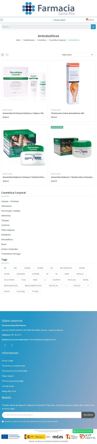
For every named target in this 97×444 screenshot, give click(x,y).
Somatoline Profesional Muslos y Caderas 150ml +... (24, 113)
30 (47, 274)
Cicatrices (5, 225)
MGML (86, 280)
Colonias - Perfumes (10, 201)
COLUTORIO (9, 280)
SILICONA (21, 291)
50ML (67, 274)
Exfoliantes (6, 234)
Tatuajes (5, 220)
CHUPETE (57, 280)
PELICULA (72, 280)
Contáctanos (8, 386)
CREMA (27, 268)
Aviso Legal (7, 361)
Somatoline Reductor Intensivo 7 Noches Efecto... (24, 177)
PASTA (7, 291)
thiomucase (56, 110)
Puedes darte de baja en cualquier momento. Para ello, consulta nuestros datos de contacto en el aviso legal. (48, 407)
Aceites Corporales (9, 249)
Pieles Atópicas (8, 230)
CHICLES (76, 285)
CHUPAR (35, 274)
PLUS (23, 280)
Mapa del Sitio (9, 391)
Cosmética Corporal (13, 192)
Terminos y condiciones (13, 366)
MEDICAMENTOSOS (33, 285)
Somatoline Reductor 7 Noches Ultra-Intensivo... (72, 177)
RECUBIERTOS (66, 268)
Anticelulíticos (7, 239)
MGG (35, 280)
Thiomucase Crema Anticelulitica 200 (67, 113)
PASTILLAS (53, 285)
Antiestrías (6, 215)
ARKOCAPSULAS (11, 285)
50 (56, 274)
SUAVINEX (21, 274)
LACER (6, 274)
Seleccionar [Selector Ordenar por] (78, 54)
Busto (3, 244)
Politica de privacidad (12, 381)
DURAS (40, 268)
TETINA (35, 291)
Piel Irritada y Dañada (10, 211)
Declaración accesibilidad (14, 371)
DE (51, 268)
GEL (15, 268)
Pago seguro (8, 376)
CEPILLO (80, 274)
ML (5, 268)
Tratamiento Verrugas (11, 253)
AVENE (82, 268)
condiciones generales (29, 421)
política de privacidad (49, 421)
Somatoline (7, 110)
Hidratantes (6, 206)
